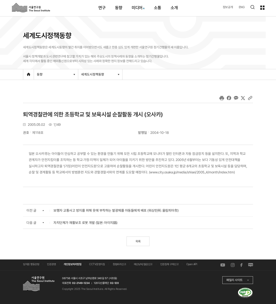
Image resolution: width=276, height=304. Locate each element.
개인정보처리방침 (72, 264)
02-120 (114, 282)
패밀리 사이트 (234, 280)
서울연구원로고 (31, 7)
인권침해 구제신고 (169, 264)
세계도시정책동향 (100, 76)
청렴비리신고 (119, 264)
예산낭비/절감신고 (143, 264)
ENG (242, 7)
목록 (137, 241)
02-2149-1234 (81, 282)
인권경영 (51, 264)
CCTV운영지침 (97, 264)
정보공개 (228, 7)
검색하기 (252, 7)
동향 (56, 76)
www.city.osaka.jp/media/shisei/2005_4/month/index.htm (192, 172)
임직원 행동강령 (31, 264)
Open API (191, 264)
